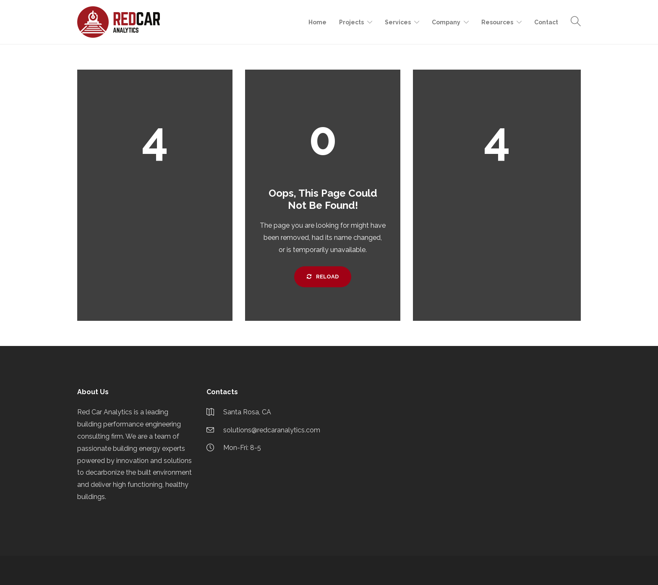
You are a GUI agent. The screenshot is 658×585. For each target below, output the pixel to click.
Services (398, 22)
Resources (497, 22)
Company (446, 22)
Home (317, 22)
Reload (323, 276)
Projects (351, 22)
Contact (546, 22)
